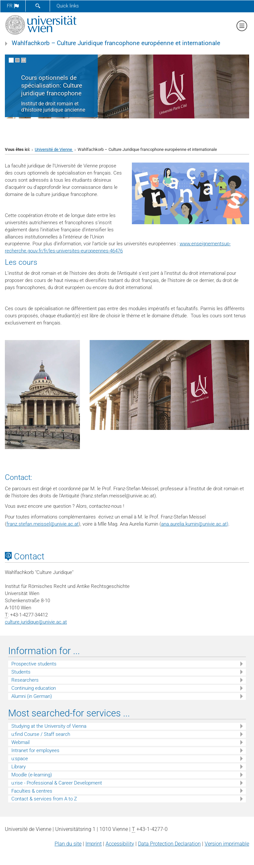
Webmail (20, 742)
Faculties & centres (31, 791)
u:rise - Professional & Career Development (56, 783)
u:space (19, 758)
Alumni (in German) (31, 696)
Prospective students (34, 664)
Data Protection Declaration (169, 844)
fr (13, 6)
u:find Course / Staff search (40, 734)
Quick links (68, 6)
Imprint (93, 844)
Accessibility (120, 844)
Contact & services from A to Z (44, 799)
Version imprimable (227, 844)
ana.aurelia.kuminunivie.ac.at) (194, 524)
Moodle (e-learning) (31, 775)
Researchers (25, 680)
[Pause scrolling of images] (23, 60)
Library (18, 767)
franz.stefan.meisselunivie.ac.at (42, 524)
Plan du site (68, 844)
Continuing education (33, 688)
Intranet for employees (35, 750)
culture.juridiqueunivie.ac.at (36, 622)
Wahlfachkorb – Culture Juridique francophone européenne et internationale (116, 43)
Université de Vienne (54, 149)
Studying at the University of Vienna (48, 726)
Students (21, 672)
